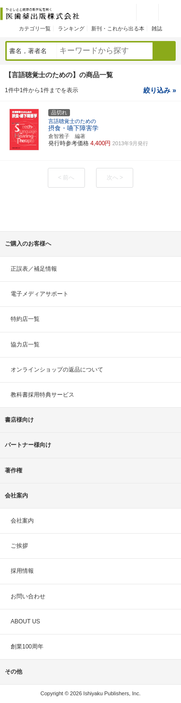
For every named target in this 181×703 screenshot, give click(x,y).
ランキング (71, 28)
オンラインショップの (57, 369)
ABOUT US (25, 621)
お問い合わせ (28, 596)
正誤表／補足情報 (34, 268)
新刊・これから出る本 (117, 28)
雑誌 (157, 28)
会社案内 (22, 520)
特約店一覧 (25, 319)
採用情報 (22, 570)
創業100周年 (27, 646)
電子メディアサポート (40, 293)
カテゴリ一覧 (35, 28)
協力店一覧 (25, 344)
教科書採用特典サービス (42, 394)
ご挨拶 (19, 545)
